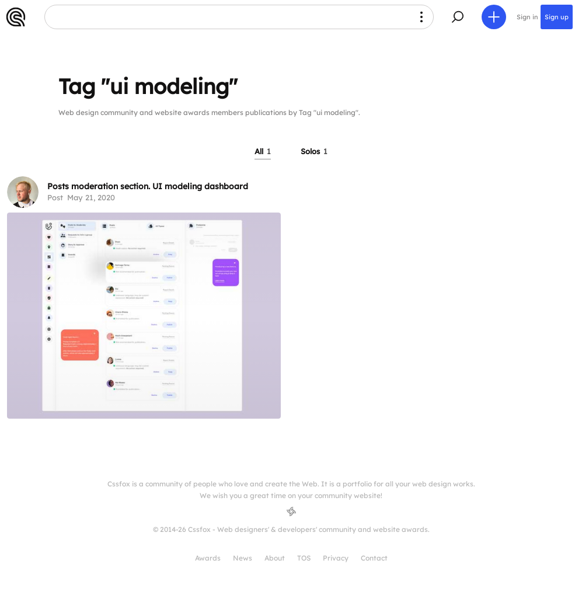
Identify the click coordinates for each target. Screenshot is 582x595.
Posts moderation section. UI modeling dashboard (147, 186)
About (274, 558)
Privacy (335, 558)
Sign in (527, 17)
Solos (314, 151)
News (242, 558)
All (263, 151)
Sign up (557, 17)
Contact (374, 558)
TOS (304, 558)
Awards (208, 558)
